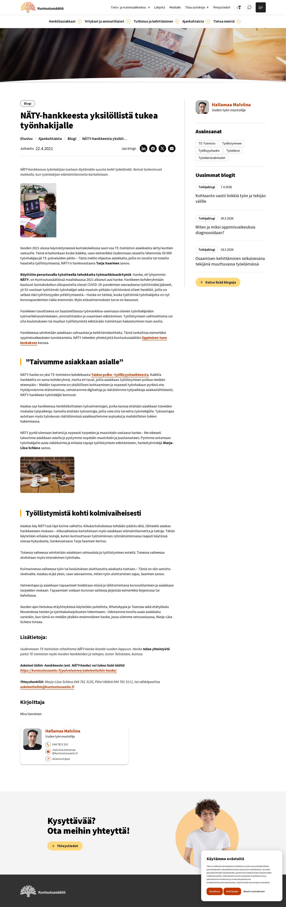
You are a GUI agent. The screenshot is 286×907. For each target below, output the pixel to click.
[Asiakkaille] (79, 21)
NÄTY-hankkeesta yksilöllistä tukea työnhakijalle (104, 138)
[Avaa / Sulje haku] (249, 7)
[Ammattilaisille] (128, 21)
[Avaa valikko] (261, 7)
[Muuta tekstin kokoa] (238, 7)
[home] (41, 7)
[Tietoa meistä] (238, 21)
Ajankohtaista (50, 138)
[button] (65, 21)
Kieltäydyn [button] (232, 891)
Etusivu (26, 138)
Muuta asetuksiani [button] (254, 891)
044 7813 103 (60, 744)
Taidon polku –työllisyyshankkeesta (120, 374)
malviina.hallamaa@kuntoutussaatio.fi (65, 751)
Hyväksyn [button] (214, 891)
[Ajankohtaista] (177, 21)
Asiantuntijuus (61, 758)
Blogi (72, 138)
